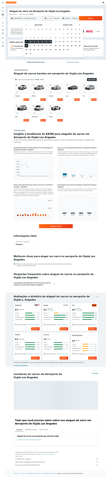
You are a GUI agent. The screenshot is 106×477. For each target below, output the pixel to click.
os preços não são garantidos (47, 454)
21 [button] (46, 45)
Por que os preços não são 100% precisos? (56, 465)
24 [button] (30, 49)
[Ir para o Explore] (3, 22)
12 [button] (38, 41)
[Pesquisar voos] (3, 7)
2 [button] (26, 37)
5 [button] (38, 37)
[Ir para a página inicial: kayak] (11, 3)
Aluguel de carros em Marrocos (34, 473)
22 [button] (50, 45)
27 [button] (42, 49)
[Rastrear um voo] (3, 26)
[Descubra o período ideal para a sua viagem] (3, 29)
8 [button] (50, 37)
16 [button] (26, 45)
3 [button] (30, 37)
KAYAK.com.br (17, 473)
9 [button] (26, 41)
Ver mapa (95, 373)
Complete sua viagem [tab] (31, 429)
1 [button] (50, 34)
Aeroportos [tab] (19, 429)
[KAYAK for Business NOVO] (3, 33)
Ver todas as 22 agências (21, 365)
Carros (23, 473)
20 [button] (42, 45)
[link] (56, 226)
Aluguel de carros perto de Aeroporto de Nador (29, 439)
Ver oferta (26, 99)
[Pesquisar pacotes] (3, 18)
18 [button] (34, 45)
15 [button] (50, 41)
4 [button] (34, 37)
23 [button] (26, 49)
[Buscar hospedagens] (3, 11)
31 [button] (30, 53)
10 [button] (30, 41)
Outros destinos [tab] (43, 429)
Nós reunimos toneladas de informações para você (56, 462)
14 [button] (46, 41)
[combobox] (14, 14)
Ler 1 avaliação (51, 310)
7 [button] (46, 37)
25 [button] (34, 49)
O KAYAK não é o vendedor (56, 459)
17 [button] (30, 45)
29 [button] (50, 49)
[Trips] (3, 38)
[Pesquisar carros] (3, 14)
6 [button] (42, 37)
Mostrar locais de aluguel (34, 324)
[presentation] (97, 296)
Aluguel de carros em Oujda (49, 473)
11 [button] (34, 41)
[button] (3, 2)
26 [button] (38, 49)
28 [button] (46, 49)
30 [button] (26, 53)
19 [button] (38, 45)
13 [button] (42, 41)
